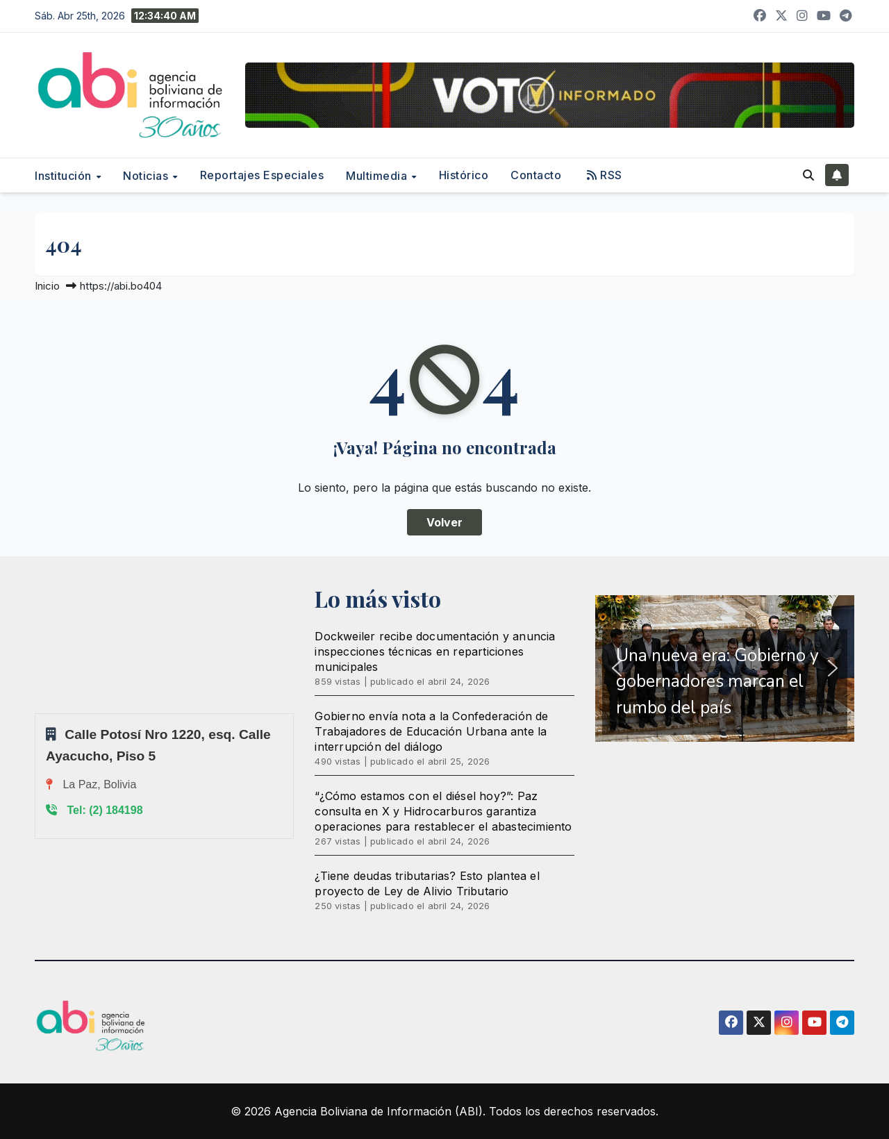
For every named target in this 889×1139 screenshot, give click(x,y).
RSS (604, 175)
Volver (444, 522)
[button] (808, 175)
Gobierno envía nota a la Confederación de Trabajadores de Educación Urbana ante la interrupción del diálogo (431, 731)
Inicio (47, 285)
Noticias (147, 176)
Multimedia (378, 176)
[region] (724, 668)
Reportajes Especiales (262, 175)
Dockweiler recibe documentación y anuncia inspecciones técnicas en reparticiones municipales (435, 651)
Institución (64, 176)
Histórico (464, 175)
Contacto (535, 175)
